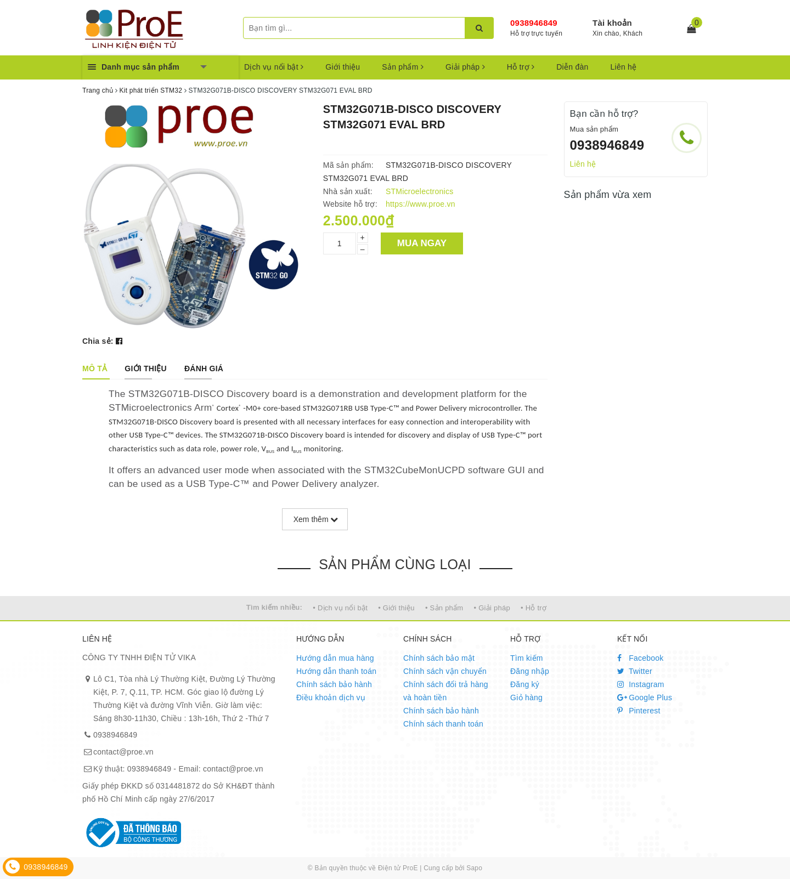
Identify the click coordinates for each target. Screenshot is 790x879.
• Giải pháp (492, 608)
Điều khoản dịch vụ (330, 697)
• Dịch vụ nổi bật (340, 608)
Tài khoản (612, 22)
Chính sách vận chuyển (445, 671)
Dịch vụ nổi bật (273, 67)
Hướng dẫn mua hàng (335, 658)
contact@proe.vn (123, 751)
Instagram (640, 684)
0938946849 (533, 22)
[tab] (94, 368)
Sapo (474, 868)
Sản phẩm (403, 67)
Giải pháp (465, 67)
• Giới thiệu (396, 608)
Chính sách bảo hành (334, 684)
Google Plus (644, 697)
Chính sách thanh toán (443, 723)
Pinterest (639, 710)
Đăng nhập (529, 671)
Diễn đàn (572, 67)
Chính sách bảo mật (439, 658)
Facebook (640, 658)
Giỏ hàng (526, 697)
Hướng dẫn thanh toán (336, 671)
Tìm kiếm (526, 658)
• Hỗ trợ (533, 608)
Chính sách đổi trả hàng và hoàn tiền (445, 691)
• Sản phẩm (444, 608)
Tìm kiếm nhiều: (274, 607)
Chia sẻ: (98, 341)
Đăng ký (524, 684)
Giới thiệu (342, 67)
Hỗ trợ (520, 67)
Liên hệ (624, 67)
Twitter (634, 671)
